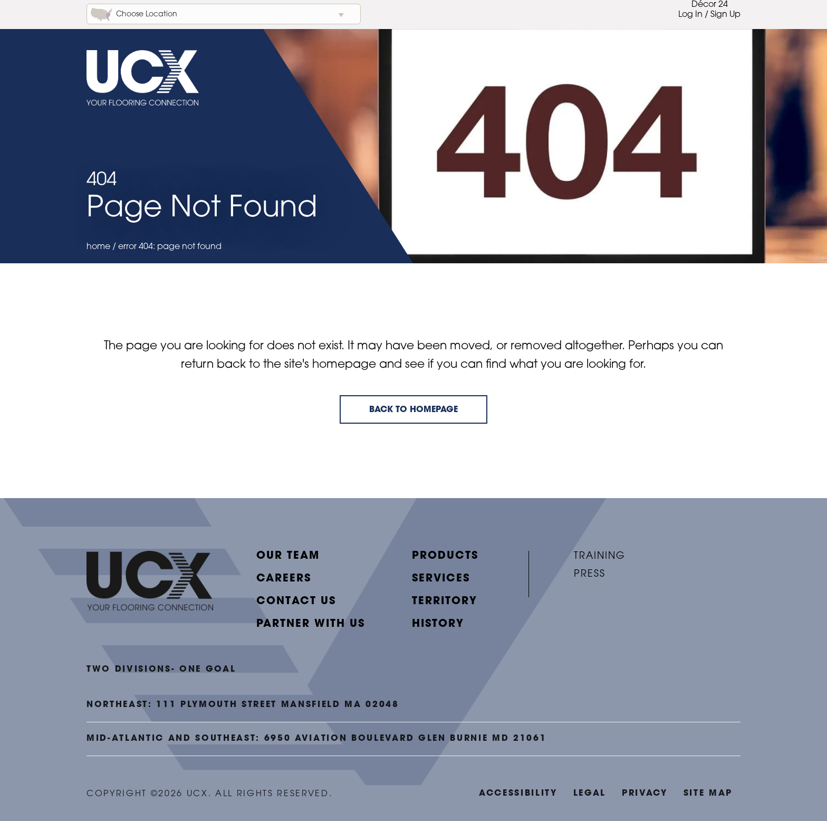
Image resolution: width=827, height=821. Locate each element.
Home (98, 247)
